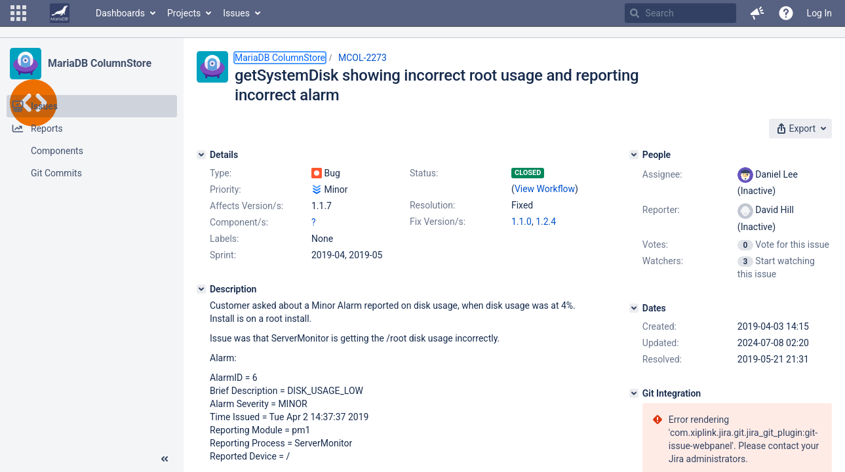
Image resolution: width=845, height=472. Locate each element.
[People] (634, 154)
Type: (220, 173)
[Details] (201, 154)
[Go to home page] (59, 13)
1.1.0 (521, 221)
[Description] (201, 289)
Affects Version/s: (246, 206)
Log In (819, 13)
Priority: (225, 189)
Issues (236, 13)
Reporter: (661, 210)
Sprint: (223, 255)
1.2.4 (546, 221)
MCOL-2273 (362, 57)
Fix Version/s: (437, 221)
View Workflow (545, 189)
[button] (18, 13)
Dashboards (120, 13)
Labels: (224, 238)
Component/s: (239, 222)
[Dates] (634, 308)
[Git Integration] (634, 393)
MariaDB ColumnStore (99, 63)
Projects (184, 13)
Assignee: (662, 174)
